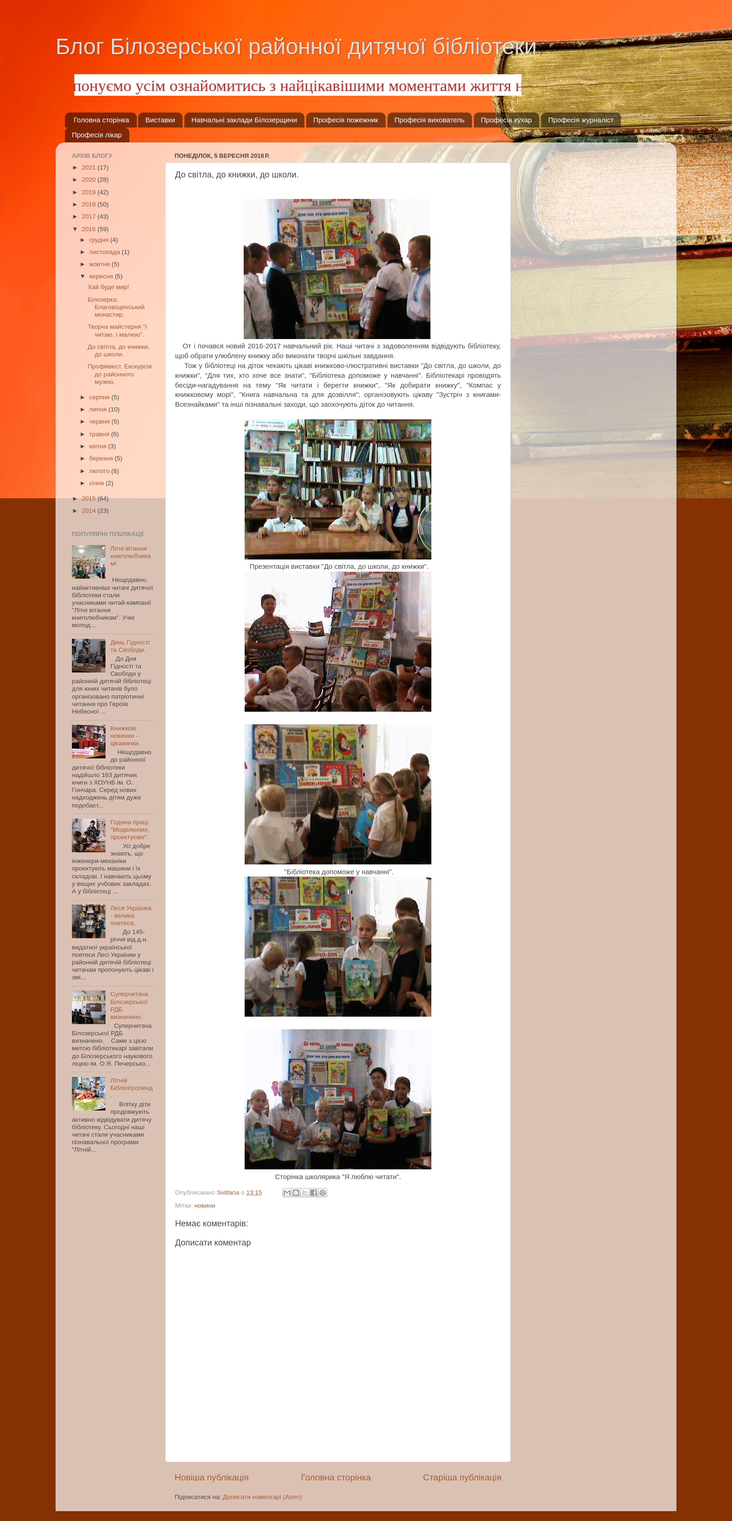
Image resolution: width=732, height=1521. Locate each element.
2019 (90, 192)
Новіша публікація (212, 1477)
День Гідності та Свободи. (129, 646)
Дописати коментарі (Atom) (262, 1496)
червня (100, 421)
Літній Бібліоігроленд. (131, 1088)
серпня (100, 397)
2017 (90, 216)
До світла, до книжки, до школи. (119, 350)
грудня (99, 239)
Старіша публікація (462, 1477)
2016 (90, 229)
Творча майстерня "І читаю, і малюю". (117, 330)
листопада (105, 251)
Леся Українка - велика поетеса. (130, 916)
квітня (98, 446)
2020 (90, 179)
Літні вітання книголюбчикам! (130, 556)
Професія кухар (506, 120)
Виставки (160, 120)
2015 (90, 498)
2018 (90, 204)
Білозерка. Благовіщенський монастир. (116, 307)
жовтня (100, 264)
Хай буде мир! (108, 286)
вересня (102, 276)
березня (102, 458)
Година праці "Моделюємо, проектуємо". (129, 830)
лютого (100, 470)
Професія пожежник (345, 120)
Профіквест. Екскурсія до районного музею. (120, 374)
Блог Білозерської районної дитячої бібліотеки (296, 46)
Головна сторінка (101, 120)
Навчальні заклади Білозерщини (244, 120)
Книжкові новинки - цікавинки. (125, 736)
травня (100, 434)
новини (204, 1205)
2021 (90, 167)
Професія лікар (97, 135)
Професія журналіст (580, 120)
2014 (90, 510)
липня (98, 409)
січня (97, 483)
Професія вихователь (429, 120)
